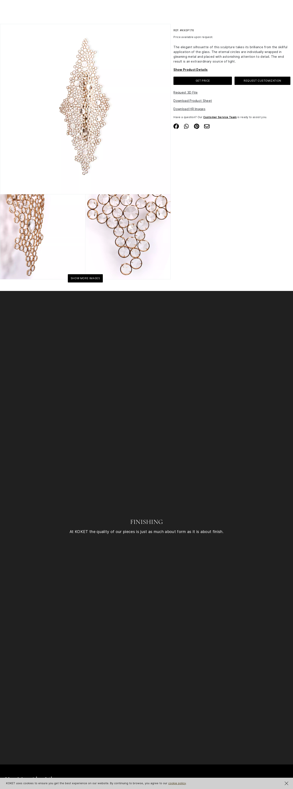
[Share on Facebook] (176, 125)
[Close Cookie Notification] (286, 783)
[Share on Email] (207, 125)
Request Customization (262, 80)
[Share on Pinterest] (196, 125)
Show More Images (85, 278)
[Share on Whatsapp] (186, 125)
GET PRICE (203, 80)
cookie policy (177, 783)
